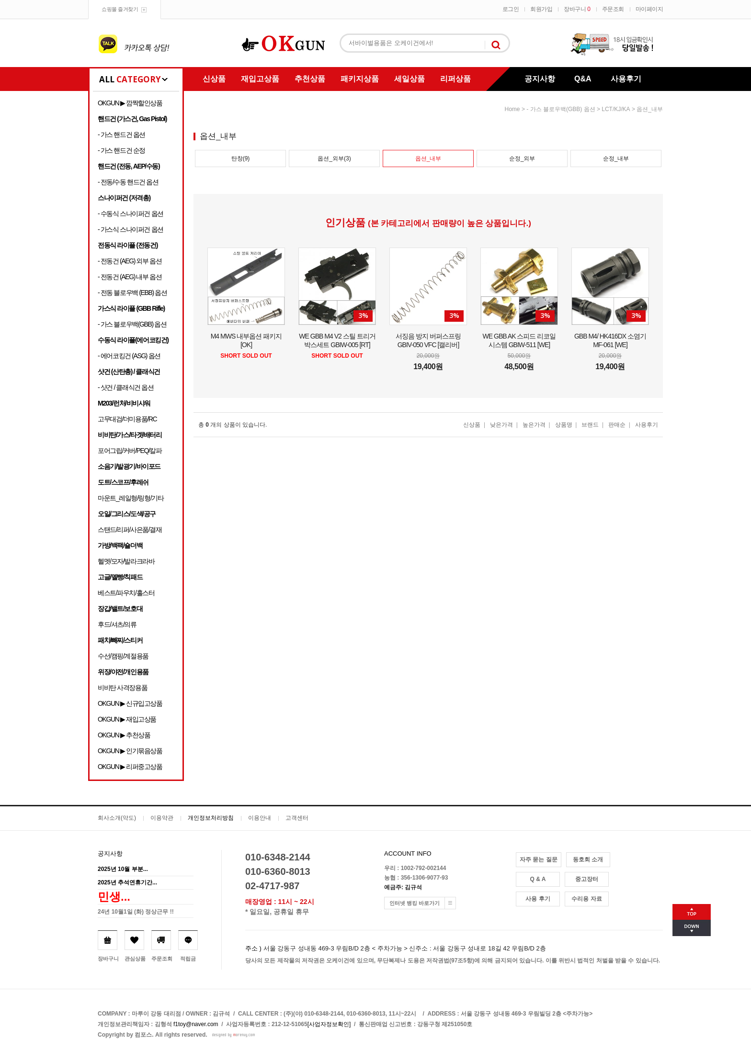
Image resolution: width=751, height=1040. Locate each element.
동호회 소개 (588, 859)
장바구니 (577, 9)
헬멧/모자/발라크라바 (126, 561)
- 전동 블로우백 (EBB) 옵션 (132, 292)
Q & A (538, 879)
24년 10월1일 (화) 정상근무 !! (136, 911)
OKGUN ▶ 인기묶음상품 (130, 751)
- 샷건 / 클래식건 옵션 (126, 387)
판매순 (617, 424)
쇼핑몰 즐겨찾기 (120, 9)
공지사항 (539, 79)
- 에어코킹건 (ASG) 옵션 (129, 356)
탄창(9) (240, 158)
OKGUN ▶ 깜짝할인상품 (130, 103)
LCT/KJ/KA (616, 109)
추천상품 (310, 79)
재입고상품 (260, 79)
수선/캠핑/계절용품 (123, 656)
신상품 (214, 79)
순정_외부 (522, 158)
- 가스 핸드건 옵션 (121, 134)
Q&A (583, 79)
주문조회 (613, 9)
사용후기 (626, 79)
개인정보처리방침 (211, 817)
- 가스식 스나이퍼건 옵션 (130, 229)
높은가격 (534, 424)
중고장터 (586, 879)
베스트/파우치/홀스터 (126, 593)
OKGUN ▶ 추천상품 (124, 735)
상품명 (563, 424)
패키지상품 (360, 79)
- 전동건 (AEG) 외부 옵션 (129, 261)
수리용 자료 (586, 898)
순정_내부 (616, 158)
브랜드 (590, 424)
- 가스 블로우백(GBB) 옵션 (132, 324)
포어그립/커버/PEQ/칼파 (130, 450)
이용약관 (161, 817)
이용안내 (259, 817)
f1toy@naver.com (195, 1024)
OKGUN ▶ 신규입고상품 (130, 703)
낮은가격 (501, 424)
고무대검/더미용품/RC (127, 419)
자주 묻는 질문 (539, 859)
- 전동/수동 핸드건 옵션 (128, 182)
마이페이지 (649, 9)
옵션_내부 (650, 109)
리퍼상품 (455, 79)
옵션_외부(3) (334, 158)
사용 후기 (537, 898)
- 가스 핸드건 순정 (121, 150)
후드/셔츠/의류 (117, 624)
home (512, 109)
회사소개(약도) (117, 817)
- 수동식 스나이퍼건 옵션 (130, 213)
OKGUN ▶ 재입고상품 (127, 719)
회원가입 (541, 9)
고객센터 (296, 817)
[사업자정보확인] (329, 1024)
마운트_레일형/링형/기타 (130, 498)
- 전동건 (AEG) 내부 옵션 (129, 277)
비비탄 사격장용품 (122, 687)
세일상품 (409, 79)
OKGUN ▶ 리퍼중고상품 (130, 766)
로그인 (510, 9)
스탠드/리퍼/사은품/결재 (129, 529)
